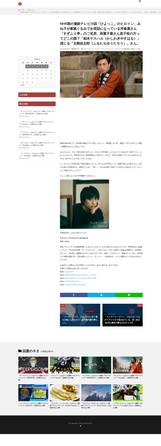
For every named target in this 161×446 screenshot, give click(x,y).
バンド (107, 49)
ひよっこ (111, 49)
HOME (22, 10)
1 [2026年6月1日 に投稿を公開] (27, 66)
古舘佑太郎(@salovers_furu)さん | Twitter (81, 275)
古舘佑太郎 (69, 272)
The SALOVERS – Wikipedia (75, 284)
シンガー (97, 49)
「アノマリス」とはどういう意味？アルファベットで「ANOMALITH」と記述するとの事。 (37, 133)
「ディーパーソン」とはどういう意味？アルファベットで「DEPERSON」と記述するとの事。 (37, 112)
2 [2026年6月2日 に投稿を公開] (32, 66)
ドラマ (102, 49)
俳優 (124, 49)
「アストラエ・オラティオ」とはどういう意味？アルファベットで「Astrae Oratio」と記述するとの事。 (96, 407)
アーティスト (90, 49)
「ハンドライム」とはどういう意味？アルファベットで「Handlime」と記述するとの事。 (37, 154)
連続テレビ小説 (135, 49)
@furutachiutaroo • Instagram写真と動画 (80, 278)
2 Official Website (72, 281)
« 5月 (22, 85)
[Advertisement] (102, 119)
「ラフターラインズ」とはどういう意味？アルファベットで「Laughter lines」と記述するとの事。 (127, 407)
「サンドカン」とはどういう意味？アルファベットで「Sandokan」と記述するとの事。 (37, 144)
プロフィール (119, 49)
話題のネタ (30, 10)
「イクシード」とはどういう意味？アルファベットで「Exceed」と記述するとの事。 (37, 123)
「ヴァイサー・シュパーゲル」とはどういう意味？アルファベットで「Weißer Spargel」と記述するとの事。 (64, 407)
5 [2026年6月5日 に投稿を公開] (46, 66)
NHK (84, 49)
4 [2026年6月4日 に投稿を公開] (41, 66)
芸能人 (128, 49)
